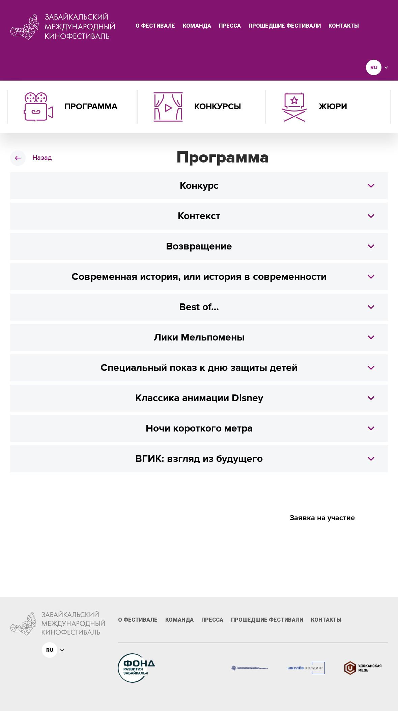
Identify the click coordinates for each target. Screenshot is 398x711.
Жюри (314, 107)
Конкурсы (197, 107)
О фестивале (155, 26)
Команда (197, 26)
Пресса (230, 26)
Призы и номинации (322, 538)
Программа (70, 107)
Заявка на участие (322, 518)
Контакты (344, 26)
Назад (42, 158)
